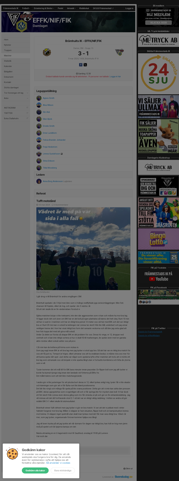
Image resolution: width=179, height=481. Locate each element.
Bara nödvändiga (62, 470)
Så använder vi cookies (58, 462)
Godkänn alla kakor (35, 470)
